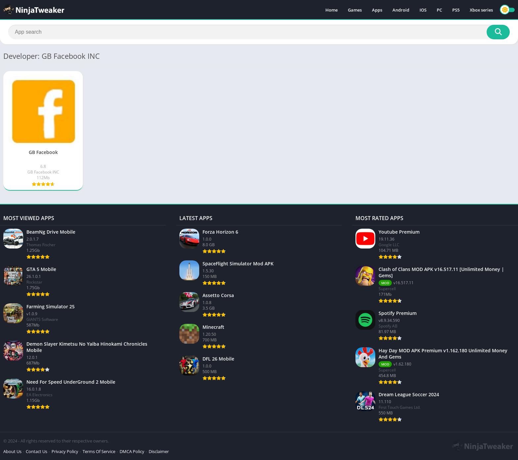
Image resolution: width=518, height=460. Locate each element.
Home (331, 10)
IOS (423, 10)
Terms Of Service (99, 451)
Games (355, 10)
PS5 (456, 10)
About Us (12, 451)
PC (439, 10)
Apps (377, 10)
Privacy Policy (65, 451)
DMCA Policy (132, 451)
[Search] (259, 32)
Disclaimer (159, 451)
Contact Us (36, 451)
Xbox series (481, 10)
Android (400, 10)
